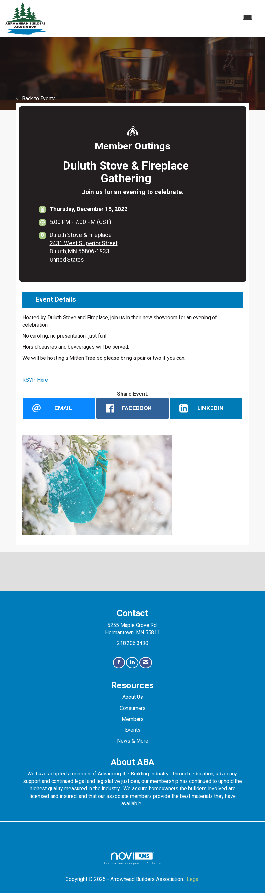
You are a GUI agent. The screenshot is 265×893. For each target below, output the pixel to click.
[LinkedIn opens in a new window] (206, 408)
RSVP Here (35, 380)
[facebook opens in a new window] (132, 408)
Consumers (133, 708)
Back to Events (36, 98)
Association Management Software (132, 858)
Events (132, 730)
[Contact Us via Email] (145, 662)
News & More (132, 741)
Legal (193, 879)
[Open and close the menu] (153, 18)
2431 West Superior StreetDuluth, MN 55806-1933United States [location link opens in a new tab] (84, 251)
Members (133, 719)
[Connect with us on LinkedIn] (132, 662)
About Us (132, 697)
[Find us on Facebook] (119, 662)
